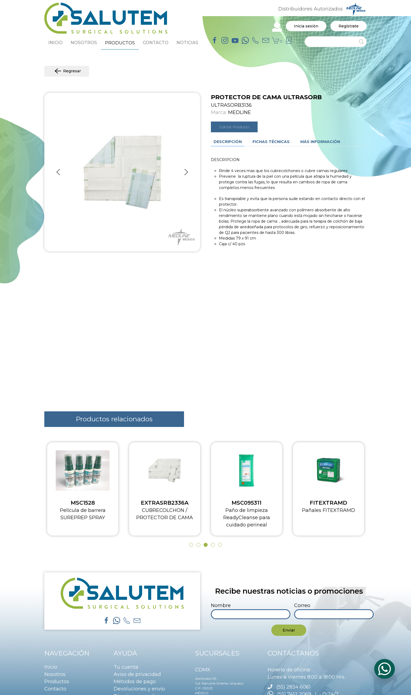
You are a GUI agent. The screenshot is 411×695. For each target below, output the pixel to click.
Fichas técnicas (271, 141)
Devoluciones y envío (139, 689)
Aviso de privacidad (137, 674)
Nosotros (55, 674)
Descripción (228, 141)
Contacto (55, 689)
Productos (56, 682)
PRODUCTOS (120, 42)
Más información (320, 141)
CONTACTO (155, 42)
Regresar (66, 71)
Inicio (50, 667)
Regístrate (348, 26)
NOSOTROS (84, 42)
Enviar (289, 630)
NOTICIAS (187, 42)
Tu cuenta (126, 667)
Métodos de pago (135, 682)
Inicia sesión (306, 26)
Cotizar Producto (234, 126)
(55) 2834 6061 (293, 687)
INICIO (55, 42)
